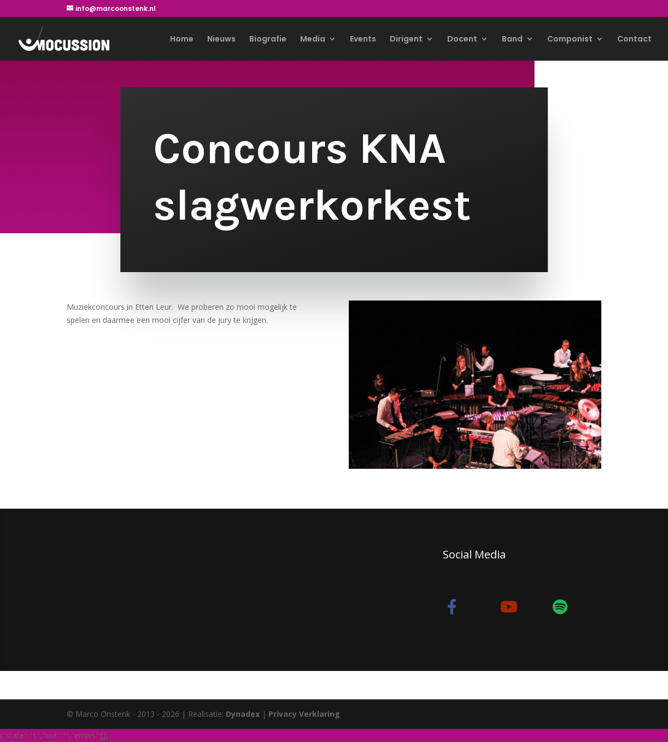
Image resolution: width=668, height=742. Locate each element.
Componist (570, 39)
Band (512, 39)
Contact (634, 39)
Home (182, 39)
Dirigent (406, 39)
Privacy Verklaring (304, 714)
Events (363, 39)
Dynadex (243, 714)
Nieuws (221, 39)
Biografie (267, 39)
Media (312, 39)
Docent (462, 39)
